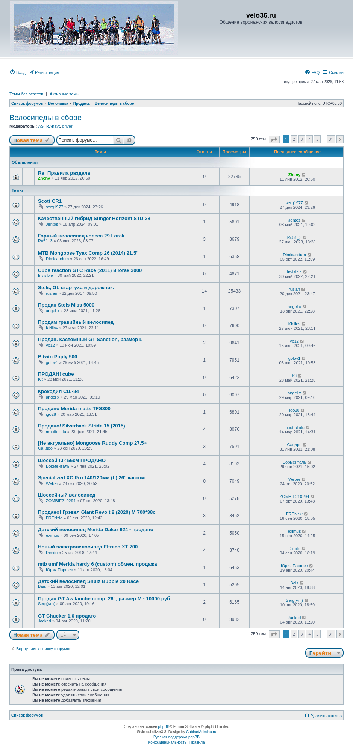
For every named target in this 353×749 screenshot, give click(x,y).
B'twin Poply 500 (57, 356)
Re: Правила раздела (64, 173)
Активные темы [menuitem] (64, 94)
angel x (52, 310)
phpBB (164, 727)
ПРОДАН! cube (56, 374)
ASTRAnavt (48, 126)
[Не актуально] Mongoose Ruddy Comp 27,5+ (92, 443)
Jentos (52, 224)
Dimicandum (57, 259)
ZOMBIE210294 (61, 500)
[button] (274, 139)
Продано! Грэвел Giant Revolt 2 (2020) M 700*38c (97, 512)
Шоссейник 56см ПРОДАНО (72, 460)
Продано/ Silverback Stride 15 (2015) (81, 426)
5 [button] (317, 139)
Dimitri (52, 552)
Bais (42, 586)
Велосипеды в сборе (45, 117)
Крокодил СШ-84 (58, 391)
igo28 (51, 414)
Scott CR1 (50, 201)
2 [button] (294, 139)
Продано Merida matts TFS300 (74, 408)
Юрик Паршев (59, 570)
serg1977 (54, 207)
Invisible (45, 275)
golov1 (52, 362)
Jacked (44, 621)
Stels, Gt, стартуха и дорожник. (76, 287)
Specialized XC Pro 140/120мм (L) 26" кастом (91, 477)
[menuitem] (17, 72)
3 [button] (302, 139)
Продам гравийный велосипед (76, 322)
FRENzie (54, 518)
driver (67, 126)
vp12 (50, 345)
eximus (52, 535)
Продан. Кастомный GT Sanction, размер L (90, 339)
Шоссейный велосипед (66, 495)
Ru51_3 (45, 241)
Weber (52, 483)
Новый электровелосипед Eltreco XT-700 (88, 547)
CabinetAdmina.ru (201, 732)
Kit (40, 379)
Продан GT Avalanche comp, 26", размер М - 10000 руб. (104, 598)
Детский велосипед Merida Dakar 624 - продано (95, 529)
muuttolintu (56, 431)
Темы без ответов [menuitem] (26, 94)
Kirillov (52, 328)
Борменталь (57, 466)
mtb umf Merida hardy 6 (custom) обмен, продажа (97, 564)
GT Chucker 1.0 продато (67, 616)
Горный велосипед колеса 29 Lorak (81, 236)
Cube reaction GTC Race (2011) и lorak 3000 (90, 270)
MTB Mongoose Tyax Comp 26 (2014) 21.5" (88, 253)
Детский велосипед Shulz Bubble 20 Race (88, 581)
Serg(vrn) (46, 603)
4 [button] (309, 139)
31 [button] (331, 139)
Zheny (44, 178)
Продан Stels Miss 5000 (66, 305)
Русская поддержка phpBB (176, 737)
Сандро (45, 448)
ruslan (51, 293)
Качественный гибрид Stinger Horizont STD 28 (94, 218)
